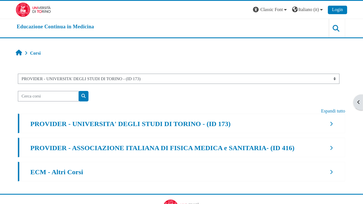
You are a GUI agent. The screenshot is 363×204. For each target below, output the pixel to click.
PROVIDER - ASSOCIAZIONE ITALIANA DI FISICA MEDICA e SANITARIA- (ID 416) (162, 148)
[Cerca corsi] (48, 96)
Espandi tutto (333, 111)
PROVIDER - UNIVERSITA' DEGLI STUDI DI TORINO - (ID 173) (130, 124)
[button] (270, 9)
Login (337, 9)
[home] (55, 27)
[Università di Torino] (33, 9)
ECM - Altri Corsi (56, 172)
